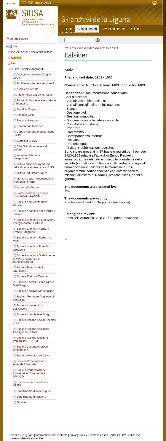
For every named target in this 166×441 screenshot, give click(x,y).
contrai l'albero (19, 38)
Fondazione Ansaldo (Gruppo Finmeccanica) (97, 202)
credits (15, 435)
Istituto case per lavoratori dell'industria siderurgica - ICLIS (33, 165)
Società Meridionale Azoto (33, 355)
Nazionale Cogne (27, 187)
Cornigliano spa (26, 140)
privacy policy (78, 435)
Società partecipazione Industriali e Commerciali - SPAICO (29, 373)
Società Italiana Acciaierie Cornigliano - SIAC (31, 330)
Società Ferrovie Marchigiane (35, 290)
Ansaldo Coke (25, 114)
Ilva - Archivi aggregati (29, 68)
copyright (27, 435)
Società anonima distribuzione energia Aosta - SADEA (34, 221)
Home (69, 29)
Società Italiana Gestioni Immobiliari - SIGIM (30, 339)
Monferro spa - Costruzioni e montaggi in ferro (33, 180)
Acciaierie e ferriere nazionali (35, 83)
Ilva (15, 46)
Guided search (83, 47)
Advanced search (113, 29)
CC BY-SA (124, 435)
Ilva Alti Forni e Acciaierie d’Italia (32, 52)
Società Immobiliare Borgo (33, 314)
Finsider (21, 402)
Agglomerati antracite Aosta (34, 94)
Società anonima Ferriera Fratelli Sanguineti (31, 230)
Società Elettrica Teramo (32, 276)
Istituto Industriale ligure (31, 173)
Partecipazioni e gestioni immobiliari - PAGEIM (30, 194)
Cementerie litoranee (29, 126)
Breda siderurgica (27, 120)
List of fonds (102, 47)
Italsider (16, 57)
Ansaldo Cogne (26, 109)
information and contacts (51, 435)
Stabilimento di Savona (31, 396)
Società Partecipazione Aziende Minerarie (29, 362)
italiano (38, 3)
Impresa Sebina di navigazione (26, 157)
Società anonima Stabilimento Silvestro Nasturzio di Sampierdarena (34, 258)
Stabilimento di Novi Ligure (33, 391)
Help (84, 32)
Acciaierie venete (27, 89)
